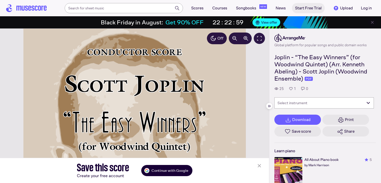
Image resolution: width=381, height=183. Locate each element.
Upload (343, 8)
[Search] (177, 8)
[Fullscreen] (259, 38)
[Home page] (26, 8)
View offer (266, 22)
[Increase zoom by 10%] (245, 38)
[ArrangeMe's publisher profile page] (320, 38)
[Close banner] (372, 22)
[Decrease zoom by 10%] (234, 38)
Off (216, 38)
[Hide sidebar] (269, 106)
